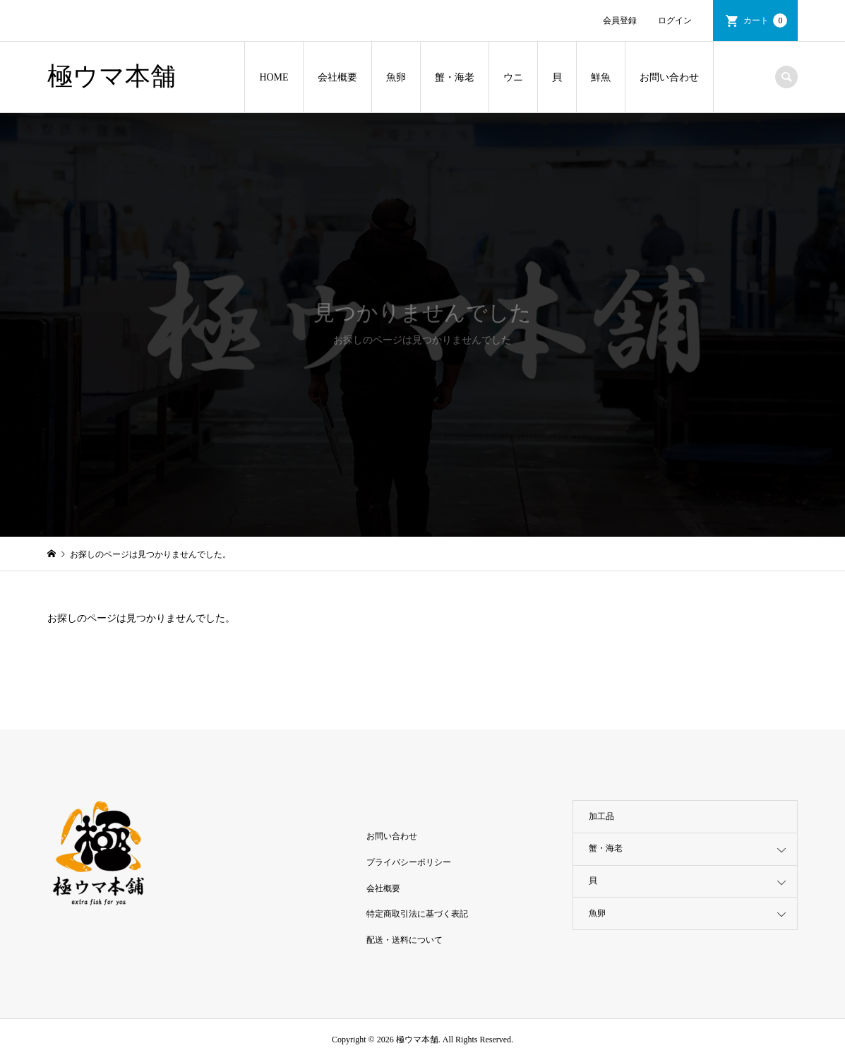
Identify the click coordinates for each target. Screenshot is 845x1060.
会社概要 (337, 77)
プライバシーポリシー (408, 862)
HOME (273, 77)
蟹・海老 (454, 77)
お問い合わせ (669, 77)
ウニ (513, 77)
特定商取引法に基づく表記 (417, 914)
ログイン (675, 20)
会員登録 (620, 20)
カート (765, 20)
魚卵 (396, 77)
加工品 (601, 816)
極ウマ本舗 (111, 76)
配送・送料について (404, 940)
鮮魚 (601, 77)
